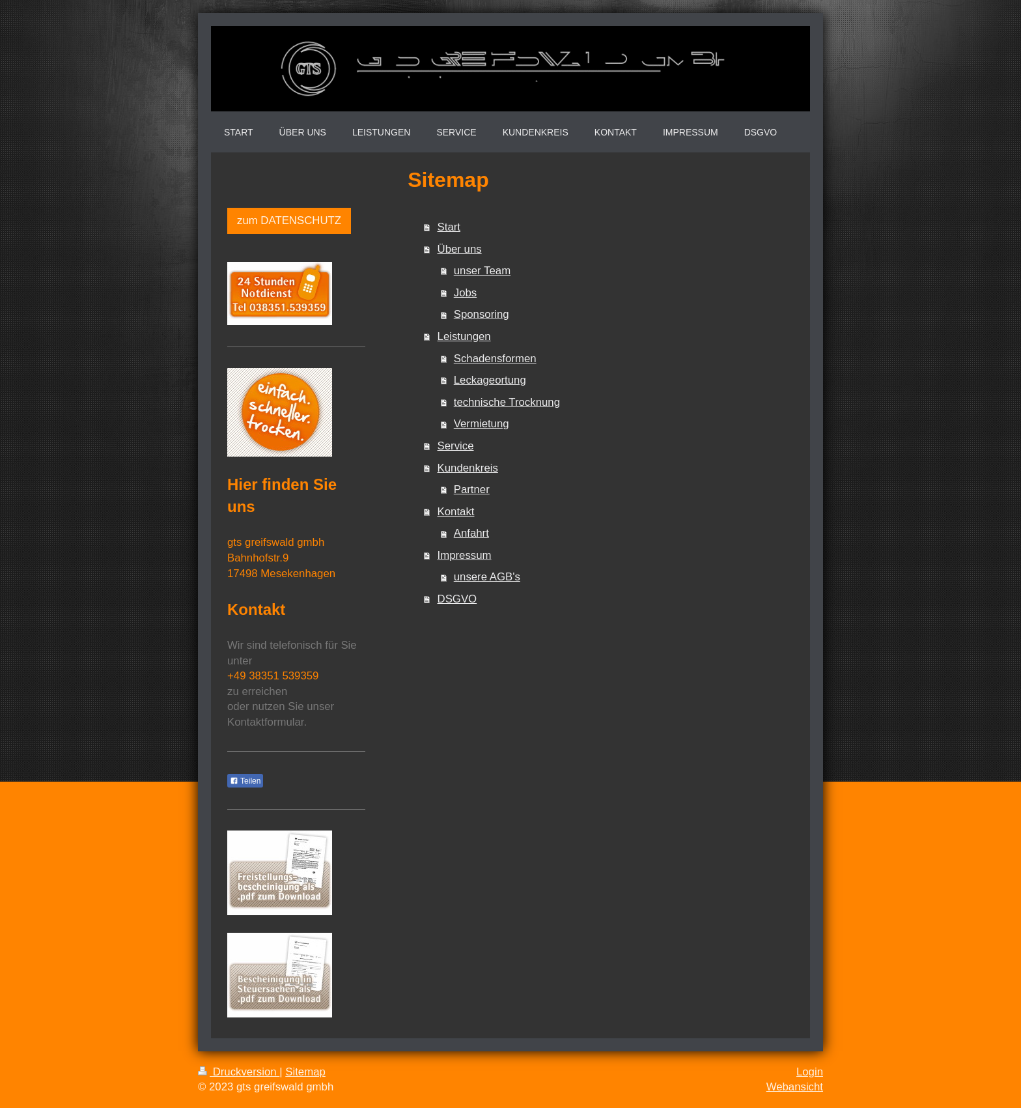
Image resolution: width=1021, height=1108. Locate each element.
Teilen (245, 781)
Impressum (465, 555)
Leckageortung (490, 380)
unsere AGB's (487, 577)
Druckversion (238, 1072)
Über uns (460, 249)
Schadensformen (495, 358)
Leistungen (464, 336)
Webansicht (794, 1087)
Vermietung (481, 424)
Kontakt (456, 511)
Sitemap (305, 1072)
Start (449, 227)
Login (809, 1072)
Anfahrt (471, 533)
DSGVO (457, 599)
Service (456, 446)
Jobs (465, 293)
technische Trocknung (507, 402)
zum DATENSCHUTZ (289, 220)
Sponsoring (481, 314)
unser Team (482, 270)
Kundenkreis (468, 468)
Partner (472, 489)
